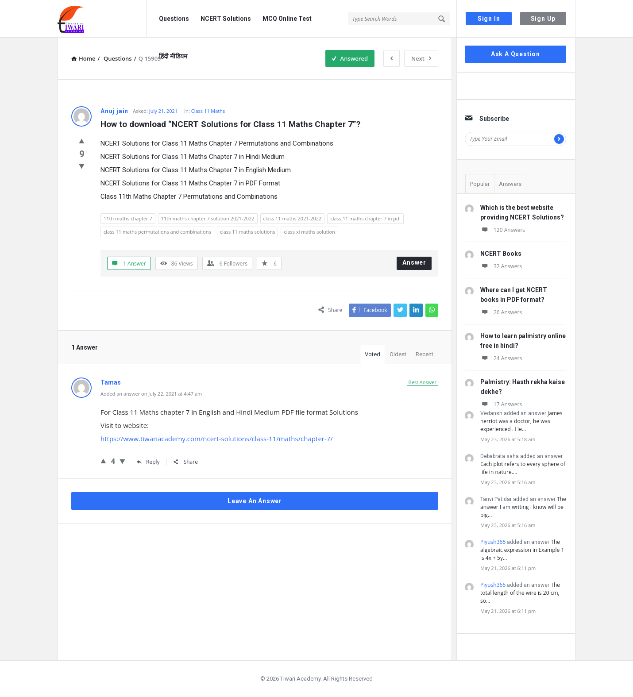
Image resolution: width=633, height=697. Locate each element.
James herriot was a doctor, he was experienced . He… (521, 421)
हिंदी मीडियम (173, 56)
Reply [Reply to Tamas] (148, 462)
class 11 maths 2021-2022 (292, 218)
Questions (174, 18)
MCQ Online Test (287, 18)
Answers (510, 184)
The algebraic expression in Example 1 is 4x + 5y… (522, 550)
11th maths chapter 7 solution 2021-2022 (208, 218)
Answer (414, 262)
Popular (480, 184)
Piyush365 (493, 542)
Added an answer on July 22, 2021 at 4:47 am (151, 393)
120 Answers (502, 230)
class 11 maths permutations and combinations (157, 231)
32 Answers (501, 266)
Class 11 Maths (208, 111)
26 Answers (501, 312)
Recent (424, 354)
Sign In (489, 18)
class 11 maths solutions (247, 231)
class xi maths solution (309, 231)
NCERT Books (500, 253)
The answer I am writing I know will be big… (523, 507)
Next (421, 58)
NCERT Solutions (226, 18)
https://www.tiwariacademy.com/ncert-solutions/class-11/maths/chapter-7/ (216, 438)
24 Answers (501, 358)
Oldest (398, 354)
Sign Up (543, 18)
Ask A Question (515, 54)
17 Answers (501, 404)
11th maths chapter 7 (128, 218)
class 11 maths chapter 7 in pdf (365, 218)
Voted (372, 354)
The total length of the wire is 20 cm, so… (520, 593)
